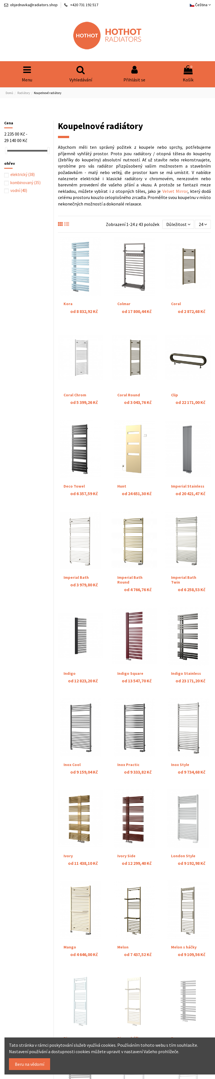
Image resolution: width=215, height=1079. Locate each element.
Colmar (123, 303)
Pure (175, 1024)
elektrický (22, 174)
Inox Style (180, 764)
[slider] (6, 150)
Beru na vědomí (29, 1064)
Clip (174, 394)
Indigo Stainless (186, 673)
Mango (70, 947)
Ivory (68, 855)
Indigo (70, 673)
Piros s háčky (129, 1024)
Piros (68, 1024)
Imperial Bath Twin (183, 580)
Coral (176, 303)
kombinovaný (25, 182)
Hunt (121, 486)
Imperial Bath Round (129, 580)
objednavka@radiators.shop (34, 4)
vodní (18, 190)
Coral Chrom (75, 394)
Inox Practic (128, 764)
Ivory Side (126, 855)
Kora (68, 303)
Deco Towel (74, 486)
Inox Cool (72, 764)
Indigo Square (130, 673)
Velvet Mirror (175, 191)
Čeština (200, 4)
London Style (183, 855)
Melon (122, 947)
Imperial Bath (76, 577)
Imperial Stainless (187, 486)
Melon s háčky (184, 947)
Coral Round (128, 394)
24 (203, 224)
